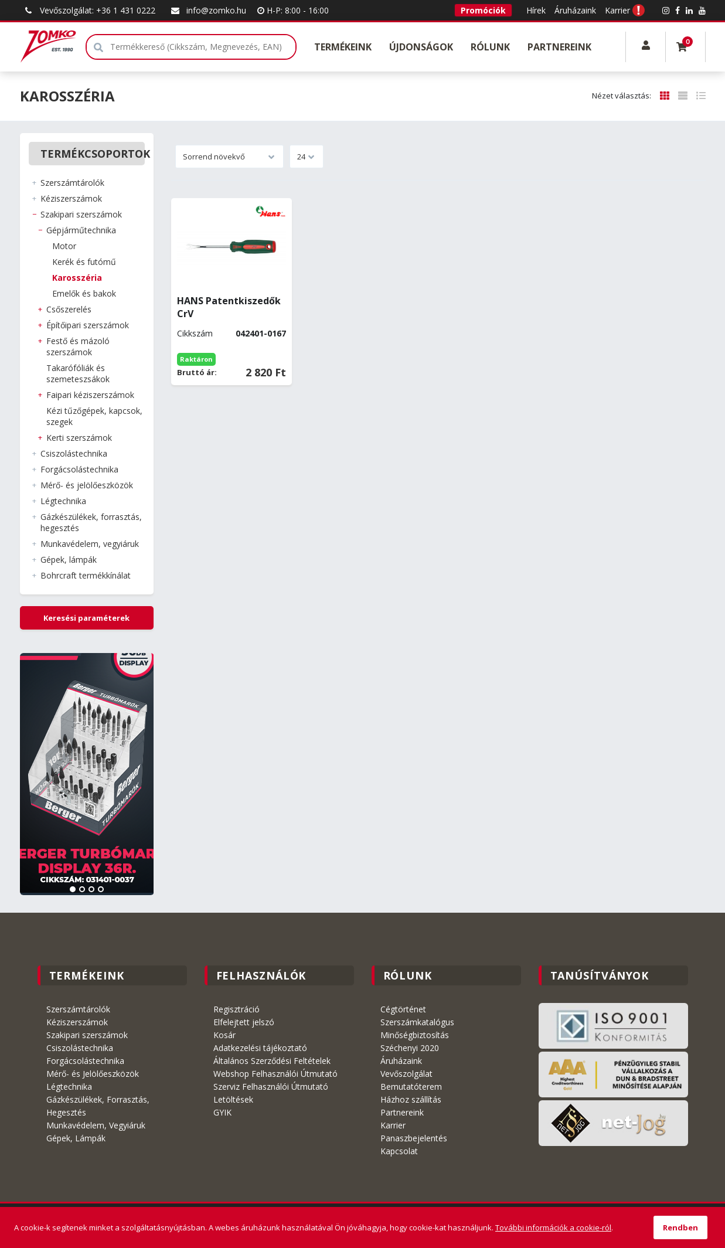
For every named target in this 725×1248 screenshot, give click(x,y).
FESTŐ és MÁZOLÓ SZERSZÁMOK (78, 346)
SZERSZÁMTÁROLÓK (72, 182)
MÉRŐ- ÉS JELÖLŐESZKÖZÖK (86, 485)
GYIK (222, 1112)
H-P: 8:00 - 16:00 (293, 10)
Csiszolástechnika (79, 1047)
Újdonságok (421, 46)
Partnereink (559, 46)
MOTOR (64, 245)
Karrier (617, 10)
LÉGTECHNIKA (63, 500)
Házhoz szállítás (410, 1099)
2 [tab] (82, 889)
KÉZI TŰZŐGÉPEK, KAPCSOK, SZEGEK (94, 416)
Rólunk (490, 46)
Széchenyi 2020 (409, 1047)
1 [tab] (73, 889)
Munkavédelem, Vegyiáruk (95, 1125)
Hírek (536, 10)
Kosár (224, 1034)
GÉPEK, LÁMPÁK (68, 559)
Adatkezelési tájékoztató (260, 1047)
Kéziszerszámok (77, 1022)
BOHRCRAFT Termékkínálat (85, 575)
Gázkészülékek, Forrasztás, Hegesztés (97, 1106)
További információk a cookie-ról (553, 1227)
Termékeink (343, 46)
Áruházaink (575, 10)
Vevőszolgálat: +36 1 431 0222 (89, 10)
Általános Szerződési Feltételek (272, 1060)
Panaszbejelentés (413, 1138)
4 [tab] (101, 889)
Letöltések (233, 1099)
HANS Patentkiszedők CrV (229, 307)
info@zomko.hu (207, 10)
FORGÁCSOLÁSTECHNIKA (79, 469)
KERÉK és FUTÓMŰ (84, 261)
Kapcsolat (399, 1151)
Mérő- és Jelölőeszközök (92, 1073)
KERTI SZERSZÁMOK (79, 437)
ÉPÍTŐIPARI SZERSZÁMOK (87, 325)
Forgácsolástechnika (85, 1060)
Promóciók (483, 10)
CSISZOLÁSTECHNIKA (73, 453)
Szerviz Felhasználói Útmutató (270, 1086)
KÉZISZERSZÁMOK (71, 198)
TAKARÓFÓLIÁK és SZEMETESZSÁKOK (78, 373)
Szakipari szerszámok (87, 1034)
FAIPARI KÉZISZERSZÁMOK (90, 394)
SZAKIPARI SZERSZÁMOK (81, 214)
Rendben (680, 1227)
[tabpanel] (87, 774)
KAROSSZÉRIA (77, 277)
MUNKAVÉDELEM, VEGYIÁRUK (89, 543)
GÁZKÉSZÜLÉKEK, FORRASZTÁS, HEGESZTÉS (91, 522)
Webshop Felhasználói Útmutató (275, 1073)
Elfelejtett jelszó (243, 1022)
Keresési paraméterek (86, 618)
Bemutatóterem (411, 1086)
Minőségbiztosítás (414, 1034)
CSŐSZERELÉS (68, 309)
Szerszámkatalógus (417, 1022)
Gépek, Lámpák (75, 1138)
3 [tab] (91, 889)
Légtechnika (69, 1086)
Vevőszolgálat (406, 1073)
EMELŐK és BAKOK (84, 293)
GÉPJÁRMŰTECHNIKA (81, 230)
